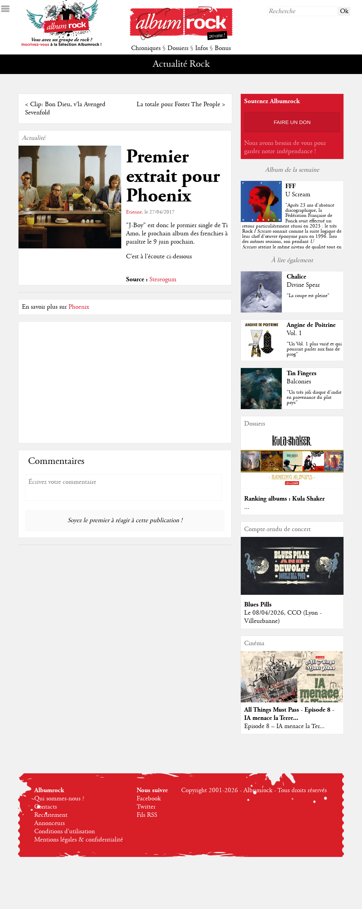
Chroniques (146, 48)
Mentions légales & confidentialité (78, 840)
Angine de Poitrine (311, 325)
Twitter (146, 807)
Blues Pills (258, 605)
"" (291, 231)
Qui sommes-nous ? (59, 799)
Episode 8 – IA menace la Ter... (284, 726)
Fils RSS (147, 815)
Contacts (45, 807)
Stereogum (162, 279)
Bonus (223, 48)
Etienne (134, 212)
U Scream (297, 195)
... (246, 507)
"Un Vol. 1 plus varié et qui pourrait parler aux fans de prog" (314, 349)
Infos (201, 48)
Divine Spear (303, 285)
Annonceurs (49, 823)
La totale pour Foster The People (178, 104)
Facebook (149, 799)
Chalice (296, 277)
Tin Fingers (301, 373)
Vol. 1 (294, 333)
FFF (290, 186)
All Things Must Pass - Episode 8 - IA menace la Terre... (289, 714)
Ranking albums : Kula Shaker (284, 499)
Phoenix (78, 307)
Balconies (299, 382)
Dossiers (177, 48)
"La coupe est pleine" (308, 295)
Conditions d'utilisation (64, 831)
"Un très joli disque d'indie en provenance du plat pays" (314, 397)
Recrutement (50, 815)
